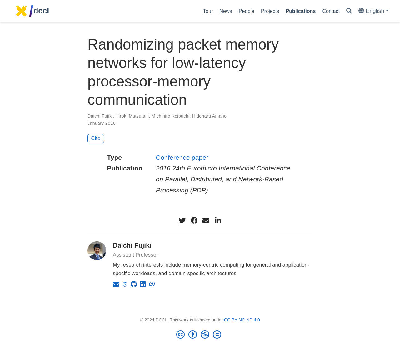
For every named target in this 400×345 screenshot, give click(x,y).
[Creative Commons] (200, 334)
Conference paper (182, 157)
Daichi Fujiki (132, 245)
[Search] (349, 11)
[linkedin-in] (217, 220)
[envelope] (206, 220)
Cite (96, 138)
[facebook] (194, 220)
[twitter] (182, 220)
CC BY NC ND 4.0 (242, 319)
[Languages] (373, 11)
